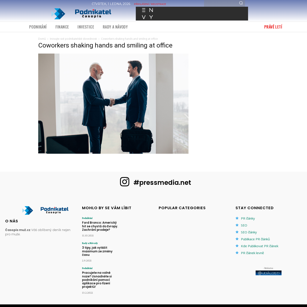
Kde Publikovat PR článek (259, 246)
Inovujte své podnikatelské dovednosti (73, 39)
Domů (42, 39)
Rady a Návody (90, 242)
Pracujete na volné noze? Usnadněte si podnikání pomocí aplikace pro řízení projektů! (101, 277)
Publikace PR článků (255, 239)
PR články (248, 218)
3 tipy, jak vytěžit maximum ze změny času (97, 250)
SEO (244, 225)
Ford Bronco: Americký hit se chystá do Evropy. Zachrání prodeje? (99, 226)
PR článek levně (252, 253)
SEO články (249, 232)
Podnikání (87, 218)
